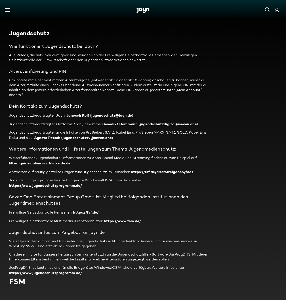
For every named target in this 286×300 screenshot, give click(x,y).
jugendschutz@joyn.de (111, 115)
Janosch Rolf (77, 115)
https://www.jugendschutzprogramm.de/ (45, 185)
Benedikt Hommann (120, 124)
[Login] (277, 10)
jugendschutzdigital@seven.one (168, 124)
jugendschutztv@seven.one (87, 137)
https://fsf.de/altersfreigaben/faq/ (162, 172)
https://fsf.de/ (86, 212)
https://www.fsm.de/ (122, 221)
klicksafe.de (59, 163)
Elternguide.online (25, 163)
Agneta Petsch (47, 137)
